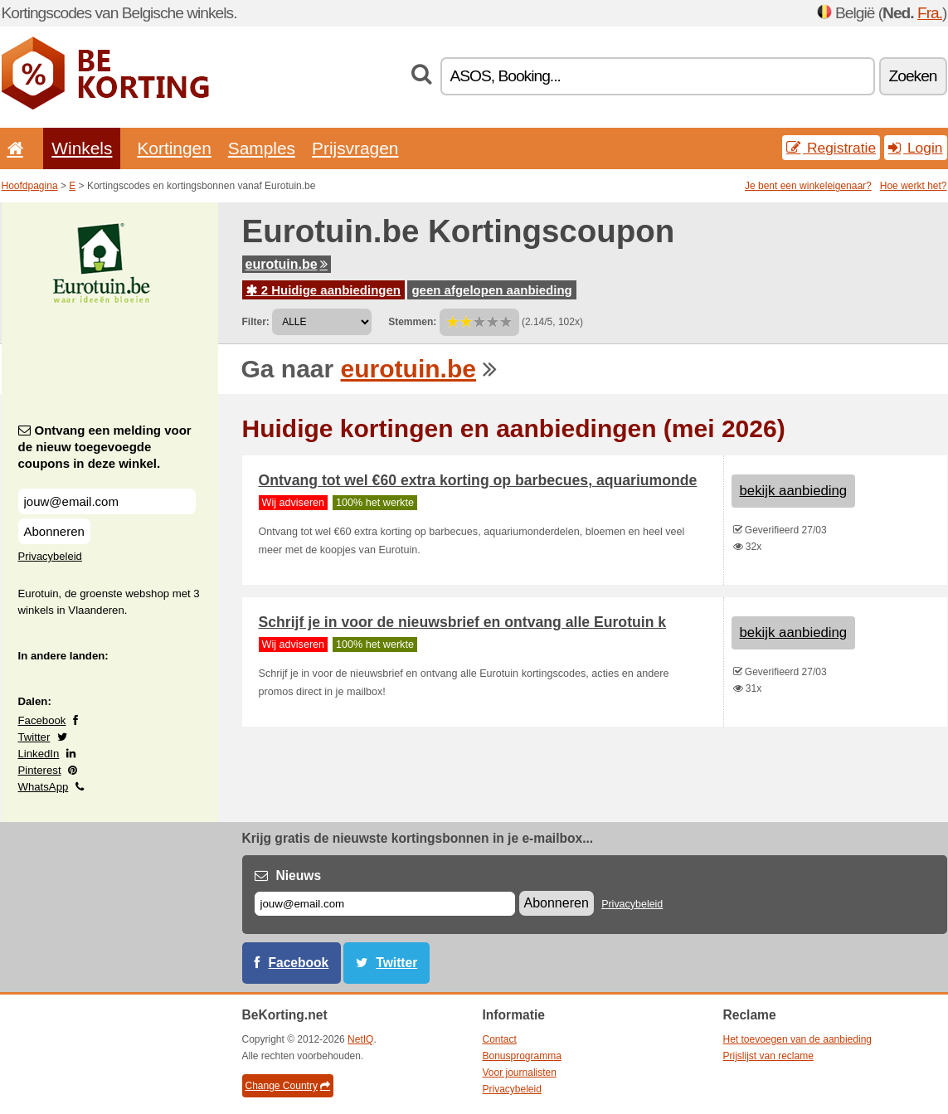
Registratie (831, 147)
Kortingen (174, 148)
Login (915, 147)
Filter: (256, 322)
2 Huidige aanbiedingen (323, 290)
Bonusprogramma (522, 1056)
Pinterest (39, 770)
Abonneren (54, 531)
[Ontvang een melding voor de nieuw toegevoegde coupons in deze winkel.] (107, 501)
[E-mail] (385, 904)
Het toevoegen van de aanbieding (797, 1039)
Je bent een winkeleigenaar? (808, 186)
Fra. (929, 13)
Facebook (42, 720)
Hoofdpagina (30, 186)
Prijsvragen (355, 148)
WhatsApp (43, 787)
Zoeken (913, 76)
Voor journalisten (520, 1072)
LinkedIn (39, 753)
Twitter (34, 737)
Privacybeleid (50, 556)
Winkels (81, 148)
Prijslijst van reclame (768, 1056)
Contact (500, 1039)
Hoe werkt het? (913, 186)
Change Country (288, 1086)
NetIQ (360, 1039)
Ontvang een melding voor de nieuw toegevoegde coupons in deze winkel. (105, 446)
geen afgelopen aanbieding (491, 290)
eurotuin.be (287, 264)
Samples (261, 148)
